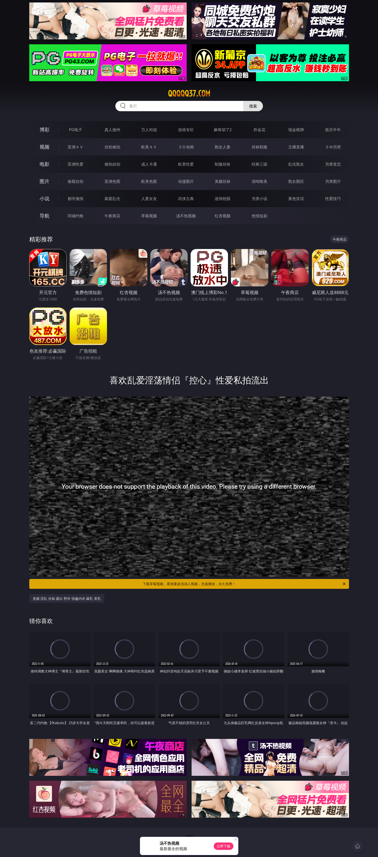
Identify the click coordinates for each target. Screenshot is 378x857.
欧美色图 (149, 181)
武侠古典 (186, 198)
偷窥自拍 (75, 181)
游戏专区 (186, 129)
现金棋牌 (296, 129)
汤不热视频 (186, 215)
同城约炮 (75, 215)
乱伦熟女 (296, 164)
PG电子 (75, 129)
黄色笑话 (296, 198)
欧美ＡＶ (149, 147)
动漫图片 (186, 181)
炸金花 (259, 129)
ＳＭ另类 (333, 147)
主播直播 (296, 147)
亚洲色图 (112, 181)
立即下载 (223, 846)
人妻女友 (149, 198)
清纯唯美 (259, 181)
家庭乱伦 (112, 198)
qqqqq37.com (189, 93)
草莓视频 (149, 215)
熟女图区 (296, 181)
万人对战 (149, 129)
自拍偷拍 (112, 147)
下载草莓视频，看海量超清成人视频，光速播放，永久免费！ (245, 584)
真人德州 (112, 129)
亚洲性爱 (75, 164)
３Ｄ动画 (186, 147)
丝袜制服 (259, 147)
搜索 (253, 106)
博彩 (44, 129)
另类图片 (333, 181)
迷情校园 (222, 198)
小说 (44, 198)
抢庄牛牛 (333, 129)
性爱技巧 (333, 198)
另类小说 (259, 198)
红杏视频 (222, 215)
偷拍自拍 (112, 164)
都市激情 (75, 198)
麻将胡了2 (223, 129)
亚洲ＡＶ (75, 147)
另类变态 (333, 164)
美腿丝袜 (222, 181)
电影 (44, 164)
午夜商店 (112, 215)
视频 (44, 146)
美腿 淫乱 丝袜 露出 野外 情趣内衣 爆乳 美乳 (67, 598)
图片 (44, 181)
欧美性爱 (186, 164)
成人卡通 (149, 164)
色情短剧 (259, 215)
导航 (44, 215)
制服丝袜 (222, 164)
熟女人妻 (222, 147)
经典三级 (259, 164)
